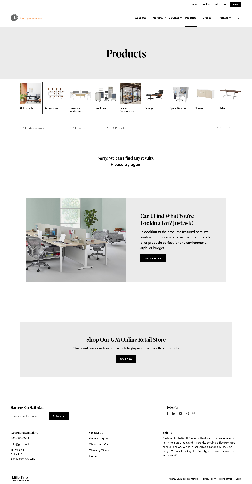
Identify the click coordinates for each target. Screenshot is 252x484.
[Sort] (223, 128)
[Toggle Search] (237, 17)
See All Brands (153, 258)
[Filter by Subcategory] (43, 128)
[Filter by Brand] (90, 128)
